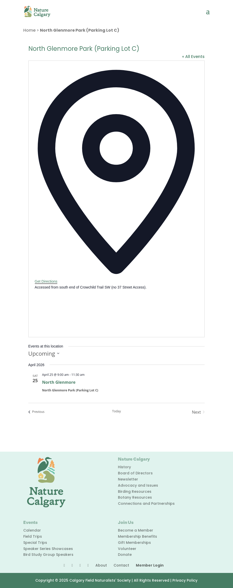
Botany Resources (135, 497)
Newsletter (128, 479)
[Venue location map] (73, 309)
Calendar (32, 530)
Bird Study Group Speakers (48, 554)
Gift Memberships (134, 542)
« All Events (193, 56)
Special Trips (35, 542)
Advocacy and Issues (138, 485)
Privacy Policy (184, 580)
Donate (125, 554)
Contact (121, 565)
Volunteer (127, 548)
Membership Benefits (137, 536)
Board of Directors (135, 473)
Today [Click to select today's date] (116, 411)
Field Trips (32, 536)
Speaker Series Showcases (48, 548)
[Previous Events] (36, 412)
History (124, 467)
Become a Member (135, 530)
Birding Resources (134, 491)
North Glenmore (59, 382)
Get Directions (46, 281)
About (101, 565)
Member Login (150, 565)
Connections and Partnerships (146, 503)
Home (29, 30)
